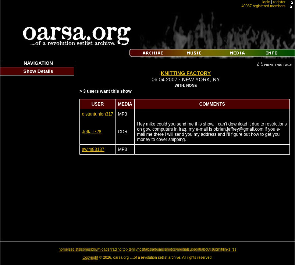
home (63, 249)
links (227, 249)
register (279, 2)
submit (216, 249)
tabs (147, 249)
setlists (74, 249)
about (205, 249)
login (266, 2)
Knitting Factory (186, 73)
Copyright (90, 257)
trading (116, 249)
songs (86, 249)
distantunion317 (97, 114)
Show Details (38, 71)
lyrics (139, 249)
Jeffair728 (91, 131)
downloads (101, 249)
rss (233, 249)
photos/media (176, 249)
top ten (128, 249)
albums (158, 249)
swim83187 (93, 149)
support (194, 249)
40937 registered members (263, 6)
